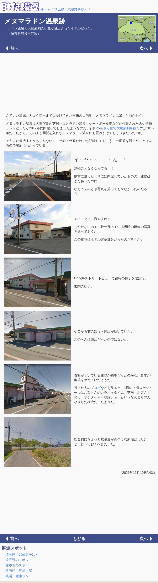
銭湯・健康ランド (18, 576)
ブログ (96, 388)
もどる (79, 538)
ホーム (46, 9)
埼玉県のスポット (18, 560)
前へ (14, 48)
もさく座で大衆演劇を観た (120, 128)
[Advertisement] (79, 83)
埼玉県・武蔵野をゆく (71, 9)
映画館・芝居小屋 (18, 570)
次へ (143, 48)
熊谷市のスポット (18, 565)
